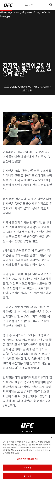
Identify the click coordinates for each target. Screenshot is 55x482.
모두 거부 (27, 467)
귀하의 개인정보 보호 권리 (27, 458)
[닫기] (51, 437)
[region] (27, 457)
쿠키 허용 (27, 476)
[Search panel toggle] (50, 4)
